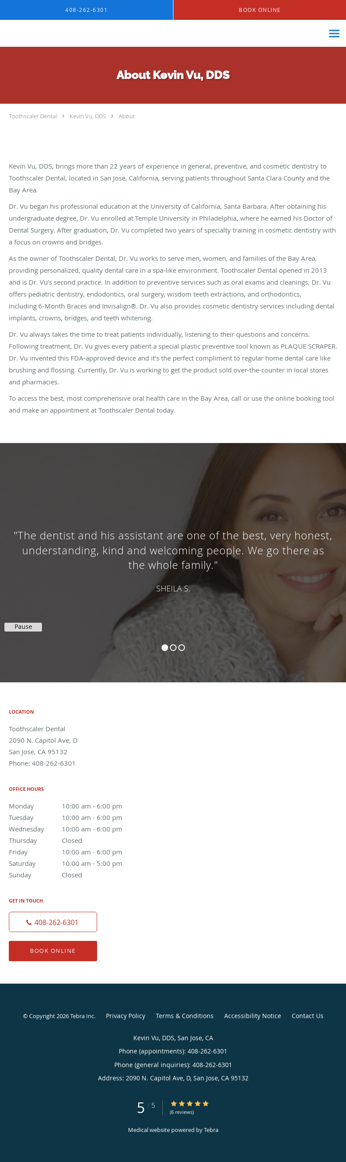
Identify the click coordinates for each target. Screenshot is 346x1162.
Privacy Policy (125, 1016)
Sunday (73, 874)
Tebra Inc (82, 1016)
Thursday (73, 840)
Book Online (53, 951)
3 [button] (181, 647)
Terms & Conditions (185, 1016)
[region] (173, 554)
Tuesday (73, 817)
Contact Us (307, 1016)
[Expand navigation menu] (334, 34)
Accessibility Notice (252, 1016)
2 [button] (173, 647)
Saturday (73, 863)
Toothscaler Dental (33, 116)
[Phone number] (53, 922)
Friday (73, 851)
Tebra (211, 1130)
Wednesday (73, 829)
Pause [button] (23, 627)
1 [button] (164, 647)
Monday (73, 806)
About (127, 116)
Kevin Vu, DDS (88, 116)
